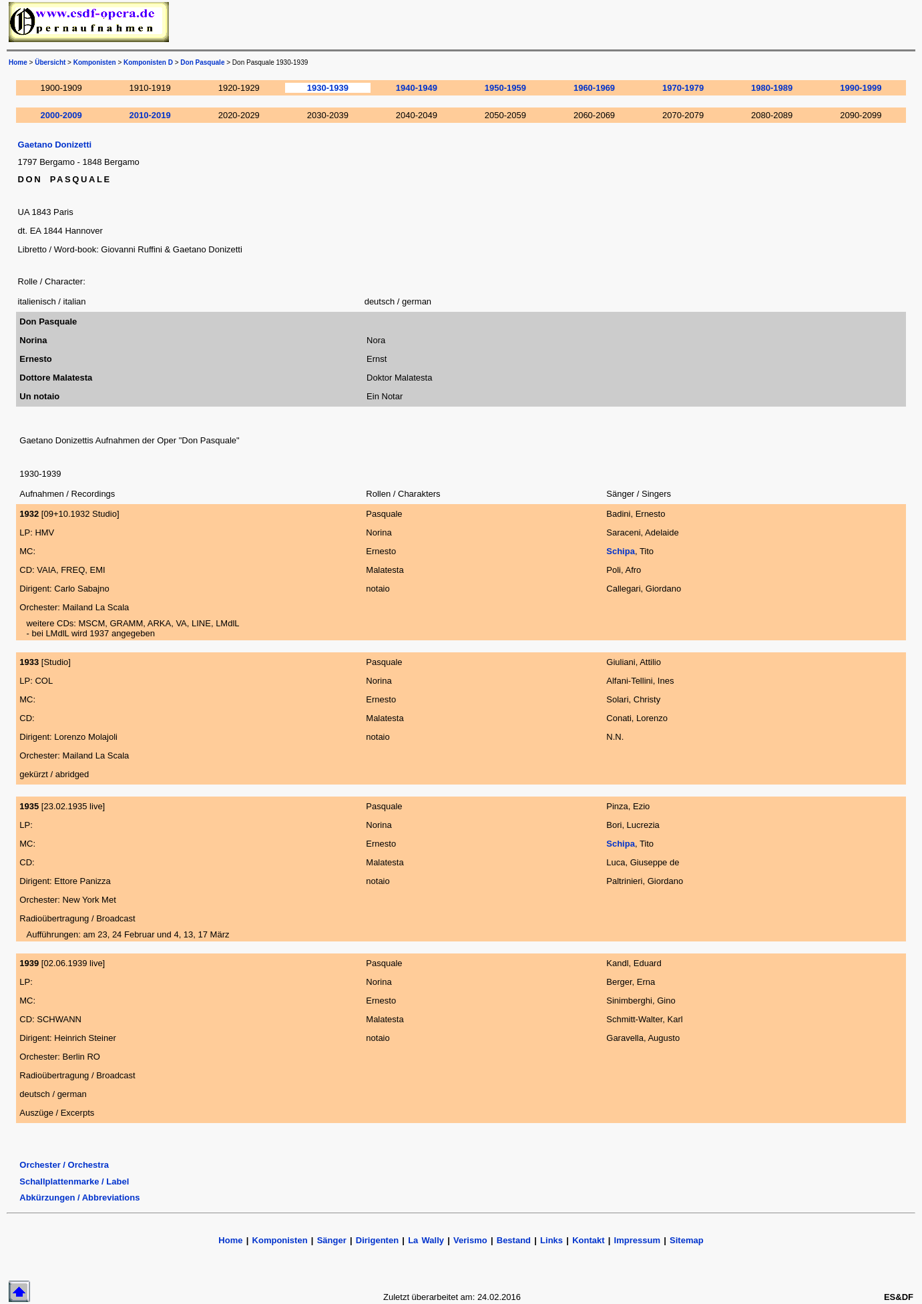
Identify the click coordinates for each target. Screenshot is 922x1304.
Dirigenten (377, 1240)
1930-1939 (328, 88)
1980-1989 (771, 88)
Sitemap (687, 1240)
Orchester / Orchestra (64, 1165)
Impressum (637, 1240)
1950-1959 (505, 88)
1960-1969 (594, 88)
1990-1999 (860, 88)
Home (18, 62)
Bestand (514, 1240)
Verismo (470, 1240)
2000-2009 (61, 115)
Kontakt (590, 1240)
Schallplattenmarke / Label (74, 1181)
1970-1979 (683, 88)
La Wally (426, 1240)
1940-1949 (416, 88)
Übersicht (50, 62)
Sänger (332, 1240)
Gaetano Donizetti (55, 145)
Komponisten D (148, 62)
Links (551, 1240)
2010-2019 (150, 115)
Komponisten (94, 62)
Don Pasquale (202, 62)
